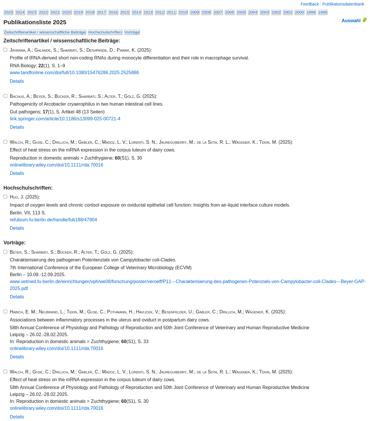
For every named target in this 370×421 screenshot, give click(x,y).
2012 (159, 12)
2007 (218, 12)
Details (17, 81)
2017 (101, 12)
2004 (252, 12)
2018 (90, 12)
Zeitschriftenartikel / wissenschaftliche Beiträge (45, 32)
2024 (20, 12)
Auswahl (354, 20)
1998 (311, 12)
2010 (183, 12)
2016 (113, 12)
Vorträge (132, 32)
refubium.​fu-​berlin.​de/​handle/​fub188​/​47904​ (53, 219)
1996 (322, 12)
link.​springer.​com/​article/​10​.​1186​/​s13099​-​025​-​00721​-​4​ (65, 118)
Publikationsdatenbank (343, 4)
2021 (55, 12)
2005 (241, 12)
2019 (78, 12)
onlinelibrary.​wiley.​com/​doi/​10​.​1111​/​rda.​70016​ (56, 164)
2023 (31, 12)
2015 (125, 12)
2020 (66, 12)
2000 (299, 12)
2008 (206, 12)
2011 (171, 12)
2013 (148, 12)
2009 (194, 12)
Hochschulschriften (105, 32)
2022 (43, 12)
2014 (136, 12)
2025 (8, 12)
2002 (276, 12)
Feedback (310, 4)
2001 (287, 12)
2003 (264, 12)
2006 (229, 12)
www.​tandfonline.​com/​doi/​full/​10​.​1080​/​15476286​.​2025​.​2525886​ (74, 72)
